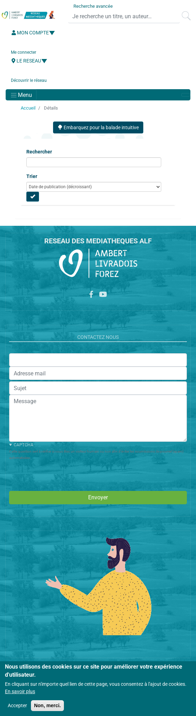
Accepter (17, 705)
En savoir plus (20, 691)
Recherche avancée (93, 6)
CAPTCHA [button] (23, 444)
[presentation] (62, 474)
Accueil (28, 108)
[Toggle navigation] (21, 94)
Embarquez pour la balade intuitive (98, 127)
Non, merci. (47, 705)
